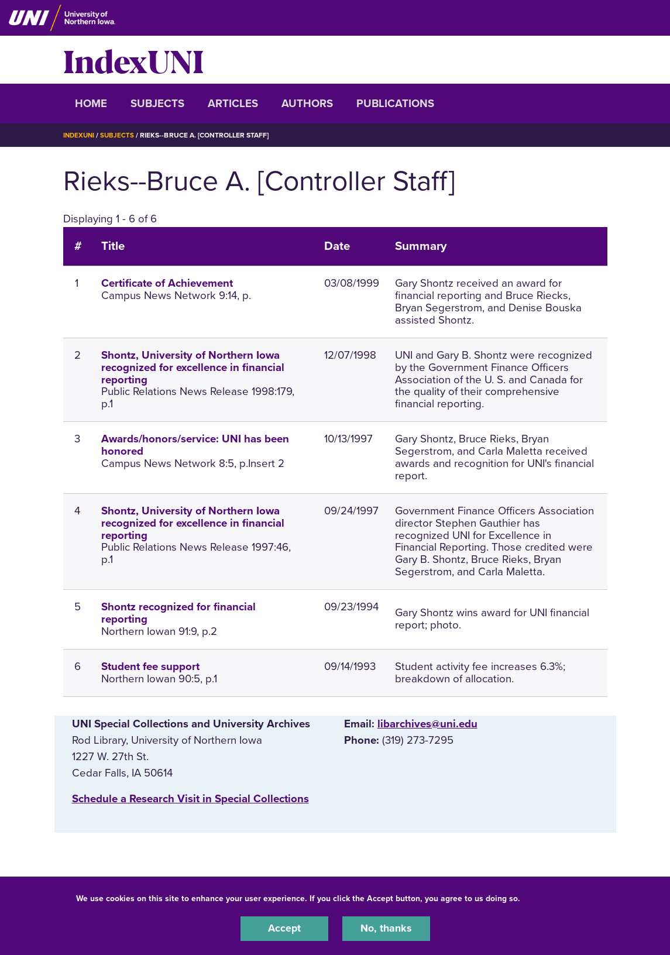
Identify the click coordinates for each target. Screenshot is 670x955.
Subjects (157, 103)
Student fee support (150, 665)
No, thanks (386, 928)
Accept (284, 928)
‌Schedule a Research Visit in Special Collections (190, 798)
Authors (307, 103)
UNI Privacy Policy (559, 897)
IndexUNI (133, 60)
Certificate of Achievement (167, 283)
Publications (395, 103)
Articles (233, 103)
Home (91, 103)
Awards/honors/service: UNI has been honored (195, 445)
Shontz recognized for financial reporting (178, 613)
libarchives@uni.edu (427, 723)
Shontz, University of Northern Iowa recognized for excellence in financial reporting (192, 367)
